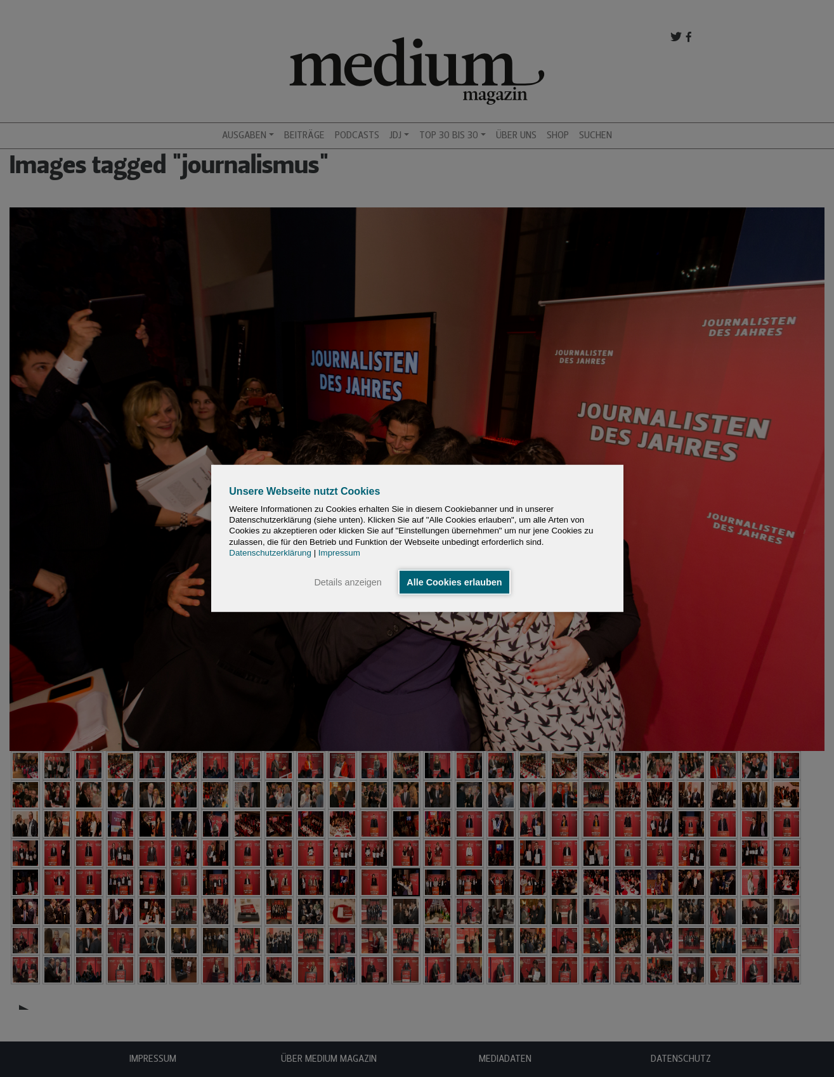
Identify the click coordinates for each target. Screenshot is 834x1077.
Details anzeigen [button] (347, 582)
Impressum (339, 553)
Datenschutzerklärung (270, 553)
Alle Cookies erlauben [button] (454, 582)
